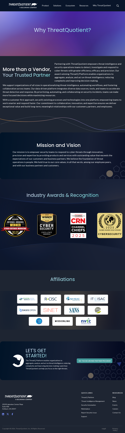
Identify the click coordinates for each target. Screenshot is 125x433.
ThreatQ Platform (87, 397)
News (115, 401)
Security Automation (88, 405)
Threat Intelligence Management (93, 401)
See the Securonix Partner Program (95, 361)
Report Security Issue (89, 413)
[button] (45, 5)
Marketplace (85, 409)
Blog (114, 397)
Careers (115, 409)
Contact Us (117, 413)
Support (84, 416)
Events (115, 405)
